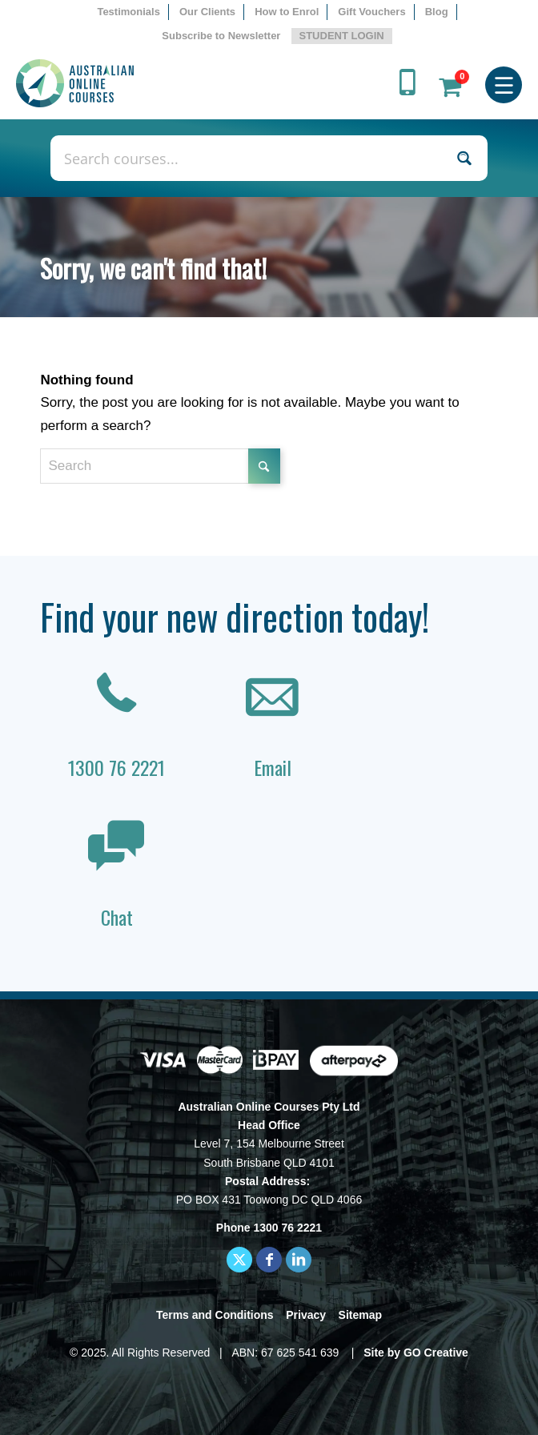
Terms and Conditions (215, 1314)
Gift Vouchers (371, 12)
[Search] (160, 466)
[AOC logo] (218, 83)
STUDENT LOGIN (341, 36)
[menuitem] (129, 12)
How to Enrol (287, 12)
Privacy (306, 1314)
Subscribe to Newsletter (221, 36)
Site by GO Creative (415, 1352)
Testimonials (128, 12)
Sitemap (360, 1314)
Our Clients (207, 12)
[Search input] (252, 158)
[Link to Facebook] (269, 1259)
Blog (436, 12)
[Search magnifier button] (465, 158)
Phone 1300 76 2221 (269, 1227)
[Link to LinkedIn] (298, 1259)
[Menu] (504, 83)
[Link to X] (239, 1259)
